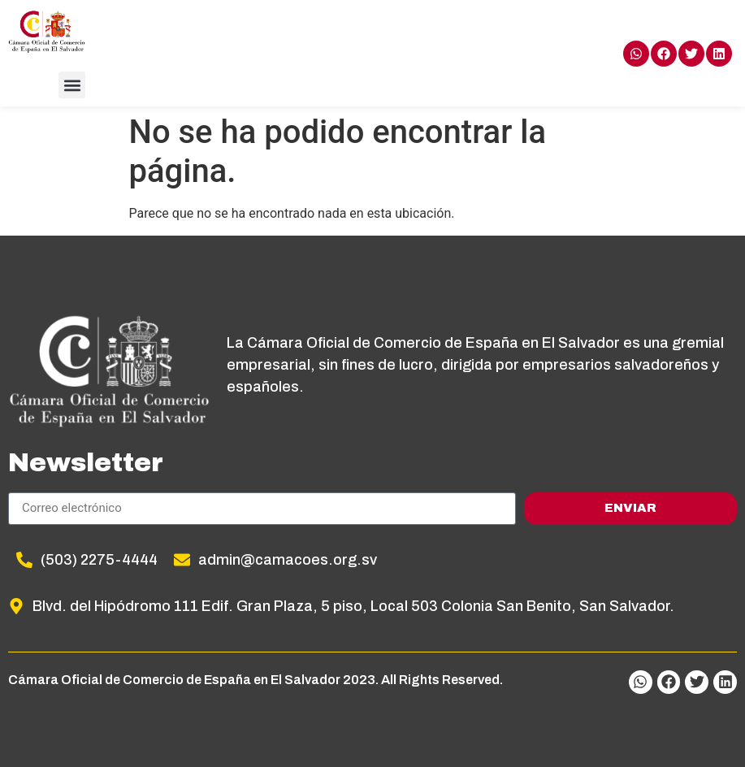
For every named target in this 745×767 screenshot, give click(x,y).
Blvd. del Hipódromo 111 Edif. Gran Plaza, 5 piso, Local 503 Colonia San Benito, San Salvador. (353, 606)
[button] (71, 85)
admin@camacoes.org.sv (287, 560)
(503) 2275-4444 (99, 560)
